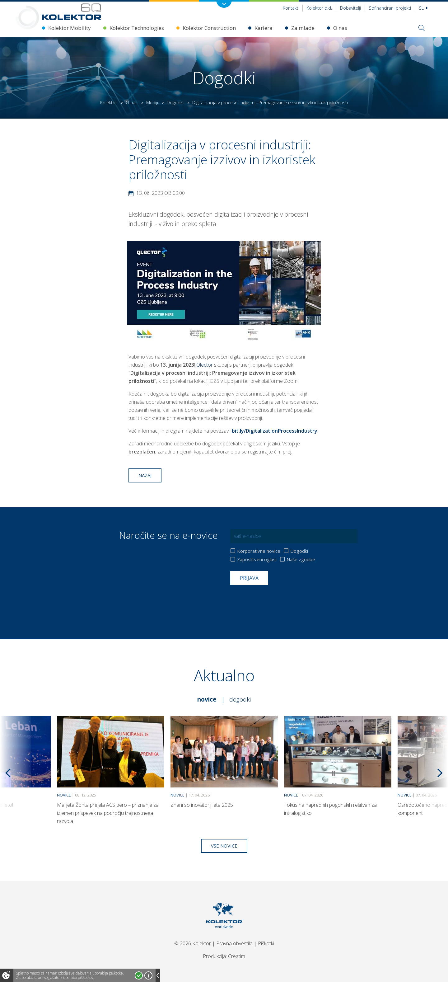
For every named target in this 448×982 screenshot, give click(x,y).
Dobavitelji (350, 8)
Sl (423, 8)
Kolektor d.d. (319, 8)
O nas (340, 27)
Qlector (204, 364)
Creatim (236, 956)
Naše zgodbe (301, 559)
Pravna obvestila (234, 943)
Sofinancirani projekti (390, 8)
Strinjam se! (139, 975)
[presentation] (277, 600)
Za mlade (303, 27)
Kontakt (290, 8)
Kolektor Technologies (137, 27)
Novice (207, 699)
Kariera (263, 27)
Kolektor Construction (209, 27)
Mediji (152, 103)
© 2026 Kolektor (192, 943)
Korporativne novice (258, 551)
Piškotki (266, 943)
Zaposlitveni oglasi (257, 559)
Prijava (249, 578)
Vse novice (224, 846)
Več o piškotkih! (148, 975)
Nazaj (145, 475)
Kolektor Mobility (69, 27)
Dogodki (175, 103)
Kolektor (108, 103)
